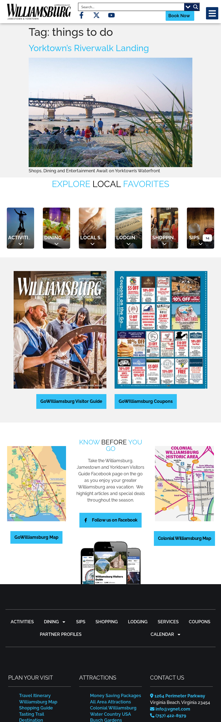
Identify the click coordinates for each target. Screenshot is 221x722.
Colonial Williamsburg (113, 708)
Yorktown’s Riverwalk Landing (89, 48)
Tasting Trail (31, 714)
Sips (194, 237)
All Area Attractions (110, 701)
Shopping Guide (36, 708)
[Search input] (131, 7)
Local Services (100, 237)
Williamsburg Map (38, 701)
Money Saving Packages (115, 695)
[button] (212, 13)
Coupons (199, 621)
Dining (53, 237)
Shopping (164, 237)
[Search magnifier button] (195, 7)
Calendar (166, 634)
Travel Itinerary (35, 695)
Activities (21, 237)
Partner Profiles (61, 634)
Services (168, 621)
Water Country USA (110, 714)
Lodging (127, 237)
